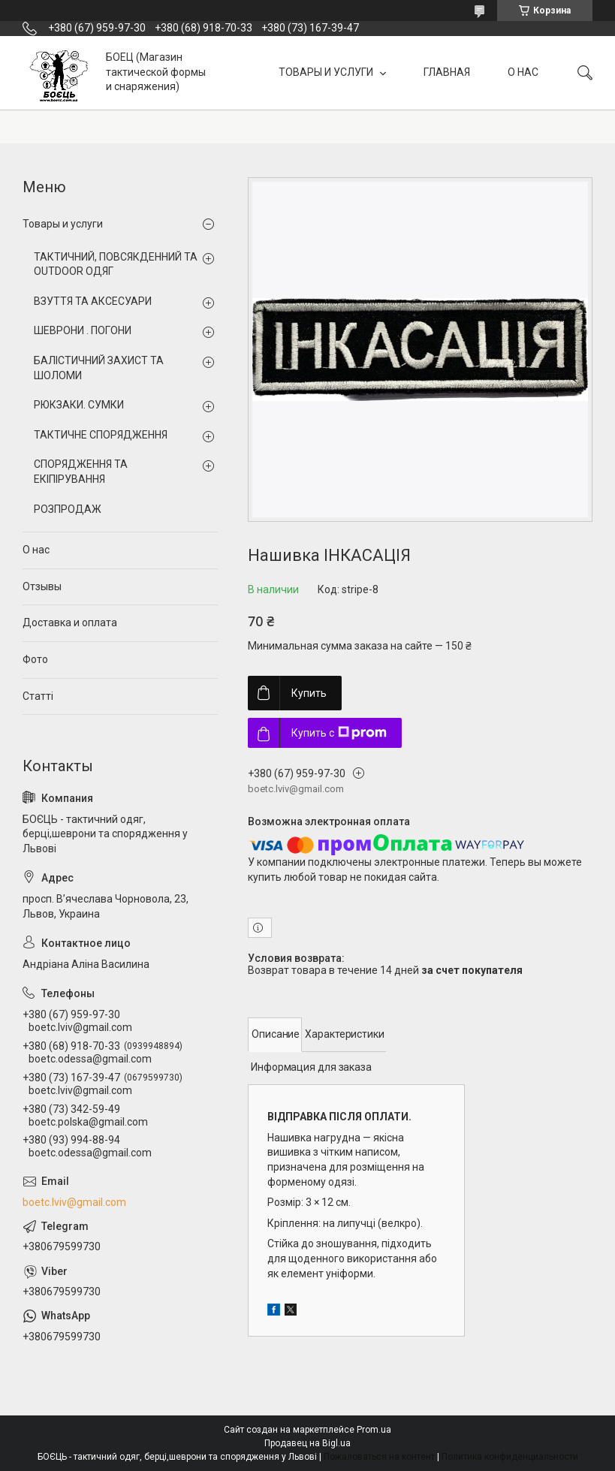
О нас (36, 550)
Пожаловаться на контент (379, 1456)
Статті (38, 696)
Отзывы (42, 586)
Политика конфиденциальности (510, 1456)
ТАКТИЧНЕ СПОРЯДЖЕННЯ (100, 435)
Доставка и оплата (70, 622)
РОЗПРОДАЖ (67, 509)
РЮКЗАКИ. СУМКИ (79, 405)
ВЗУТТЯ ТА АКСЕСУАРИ (93, 301)
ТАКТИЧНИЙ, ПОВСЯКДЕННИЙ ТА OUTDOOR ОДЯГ (115, 264)
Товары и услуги (63, 224)
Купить (309, 693)
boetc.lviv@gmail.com (74, 1202)
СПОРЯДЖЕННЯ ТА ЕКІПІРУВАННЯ (81, 471)
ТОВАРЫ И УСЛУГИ (327, 72)
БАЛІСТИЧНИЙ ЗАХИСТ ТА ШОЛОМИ (99, 367)
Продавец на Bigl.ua (307, 1443)
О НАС (523, 72)
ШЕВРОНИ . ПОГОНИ (82, 330)
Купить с (339, 733)
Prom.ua (374, 1429)
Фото (35, 659)
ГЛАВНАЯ (447, 72)
